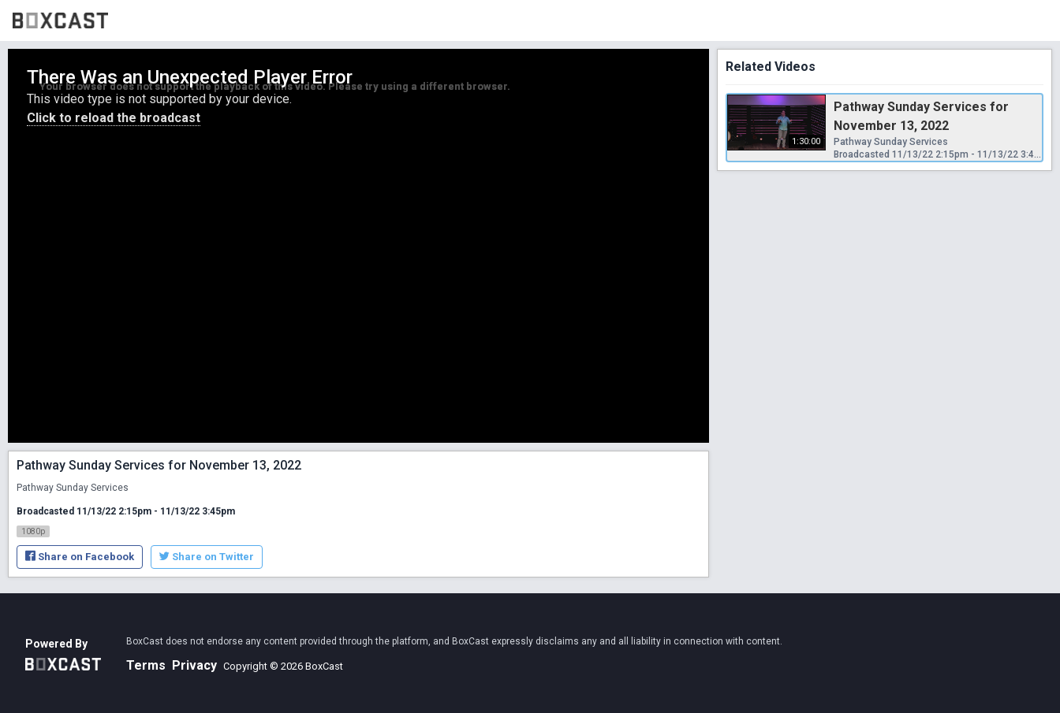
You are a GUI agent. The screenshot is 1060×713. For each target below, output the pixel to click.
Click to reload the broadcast (113, 117)
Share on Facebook (79, 557)
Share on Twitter (206, 557)
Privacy (194, 665)
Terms (146, 665)
